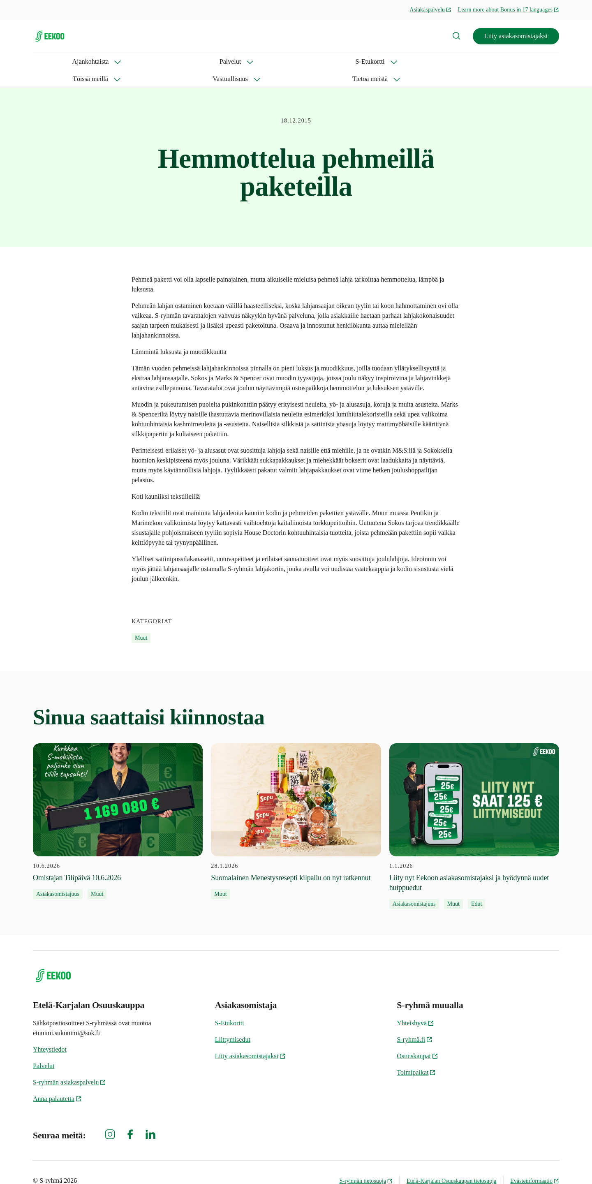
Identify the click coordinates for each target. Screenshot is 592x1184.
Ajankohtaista (51, 61)
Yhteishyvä (415, 1005)
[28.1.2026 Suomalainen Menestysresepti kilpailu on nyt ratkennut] (296, 804)
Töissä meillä (211, 61)
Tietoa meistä (331, 61)
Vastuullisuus (271, 61)
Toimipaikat (416, 1055)
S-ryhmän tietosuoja (366, 1164)
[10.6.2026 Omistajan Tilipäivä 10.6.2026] (118, 804)
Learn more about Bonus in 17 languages (508, 10)
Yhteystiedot (50, 1032)
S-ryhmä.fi (414, 1022)
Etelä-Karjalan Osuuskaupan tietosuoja (451, 1164)
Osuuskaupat (417, 1038)
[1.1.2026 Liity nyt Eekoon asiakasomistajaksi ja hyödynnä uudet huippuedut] (474, 809)
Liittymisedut (232, 1022)
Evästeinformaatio (534, 1164)
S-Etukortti (154, 61)
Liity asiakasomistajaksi (516, 35)
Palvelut (105, 61)
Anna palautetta (57, 1081)
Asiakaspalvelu (430, 10)
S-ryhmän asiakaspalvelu (69, 1064)
